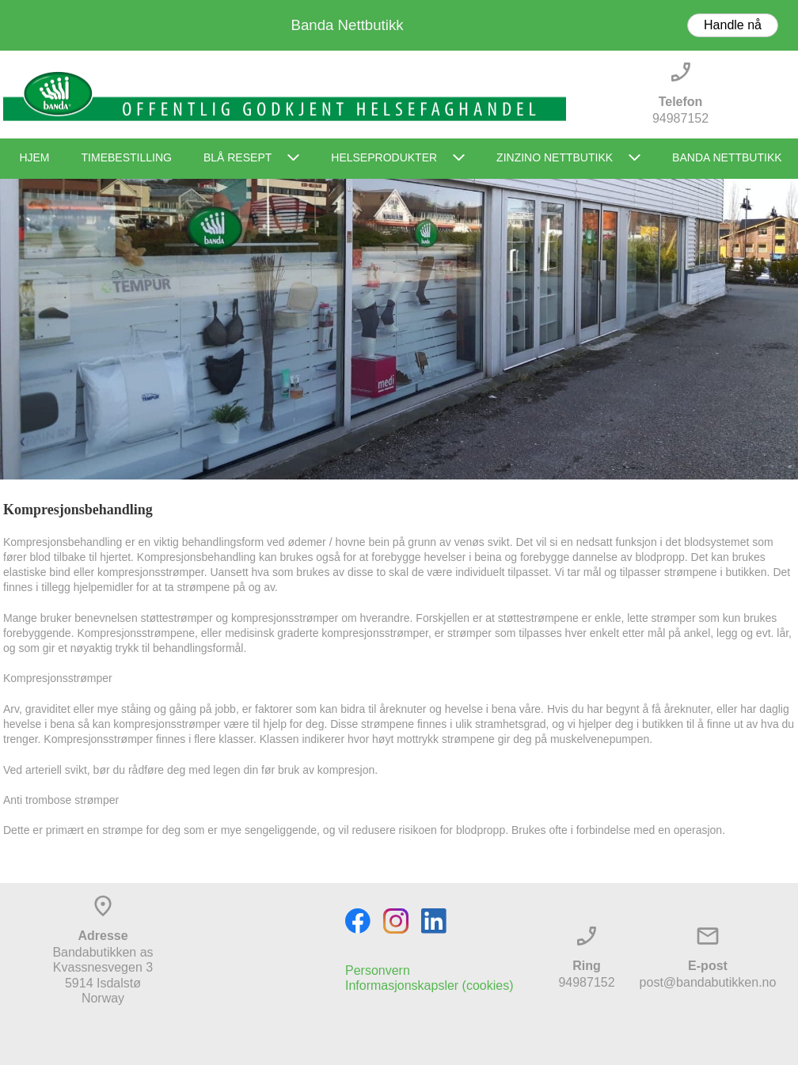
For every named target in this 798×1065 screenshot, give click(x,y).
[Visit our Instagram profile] (395, 921)
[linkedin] (433, 921)
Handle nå (733, 25)
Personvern (377, 970)
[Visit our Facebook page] (357, 921)
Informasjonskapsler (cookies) (429, 985)
